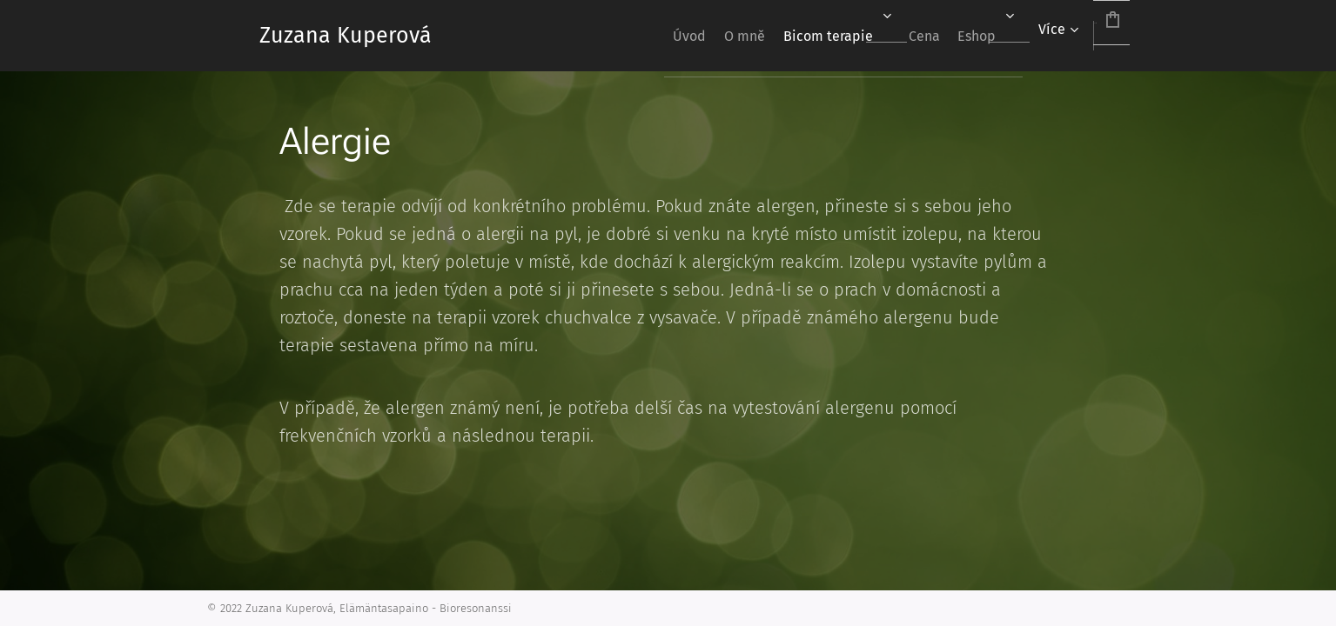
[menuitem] (594, 35)
